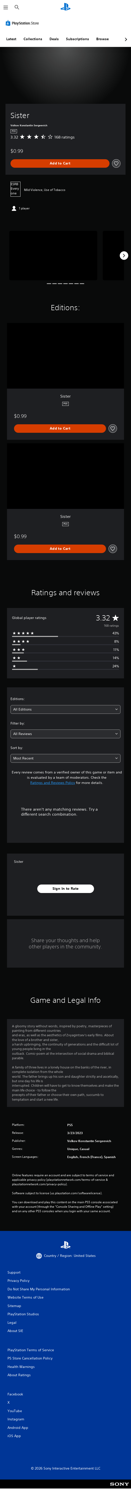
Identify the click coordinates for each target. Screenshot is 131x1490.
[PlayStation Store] (23, 23)
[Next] (124, 255)
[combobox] (65, 709)
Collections (33, 39)
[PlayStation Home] (65, 7)
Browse (102, 39)
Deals (54, 39)
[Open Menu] (5, 7)
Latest (11, 39)
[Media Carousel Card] (53, 255)
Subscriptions (77, 39)
